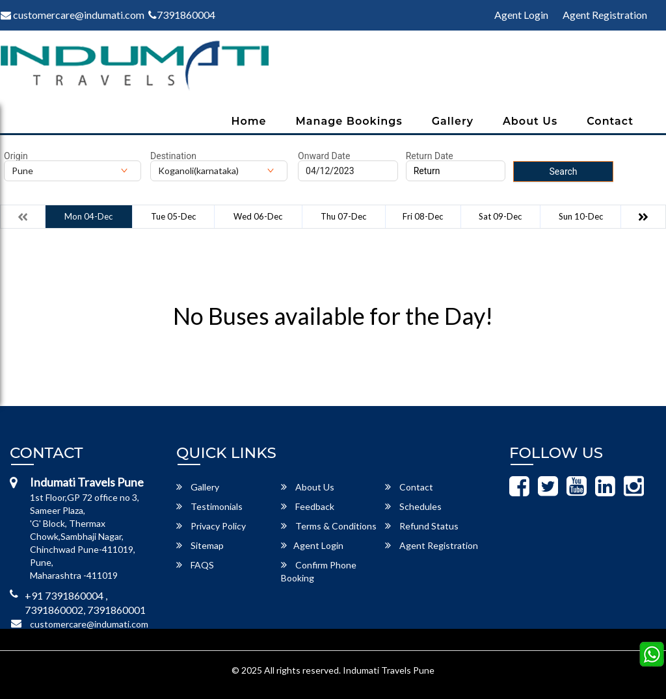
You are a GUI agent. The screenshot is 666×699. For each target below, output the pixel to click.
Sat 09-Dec (500, 216)
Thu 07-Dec (343, 216)
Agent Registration (605, 14)
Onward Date (324, 155)
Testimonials (209, 506)
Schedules (413, 506)
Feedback (307, 506)
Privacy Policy (211, 525)
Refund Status (422, 525)
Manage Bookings (349, 121)
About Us (530, 121)
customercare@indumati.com (89, 623)
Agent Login (521, 14)
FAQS (195, 564)
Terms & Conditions (329, 525)
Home (248, 121)
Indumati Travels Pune (388, 670)
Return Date (429, 155)
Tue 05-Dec (173, 216)
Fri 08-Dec (423, 216)
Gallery (452, 121)
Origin (16, 155)
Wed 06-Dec (257, 216)
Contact (610, 121)
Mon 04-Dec (88, 216)
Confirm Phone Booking (318, 571)
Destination (173, 155)
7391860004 (181, 14)
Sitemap (200, 545)
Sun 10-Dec (581, 216)
